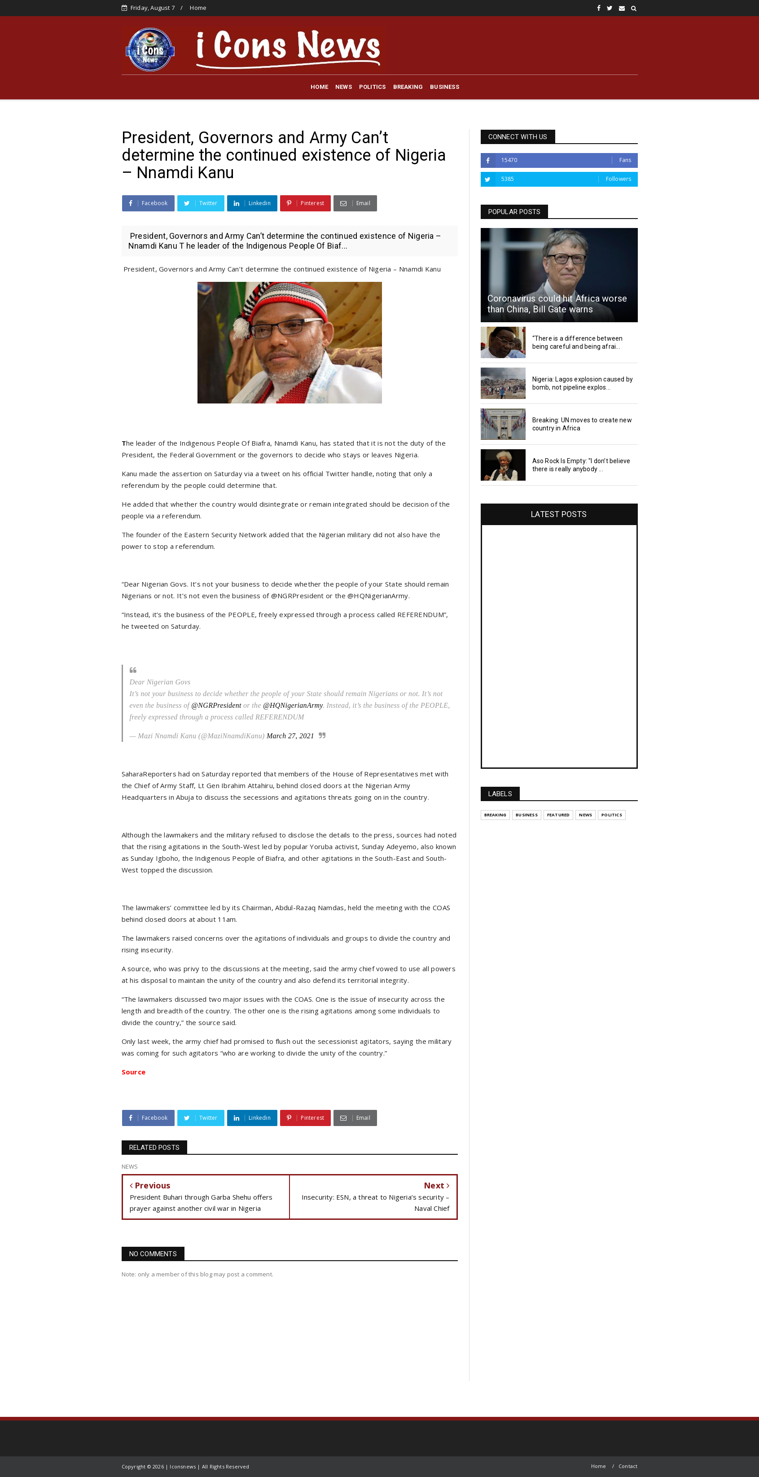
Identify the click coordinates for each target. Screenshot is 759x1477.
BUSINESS (444, 86)
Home (198, 8)
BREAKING (408, 86)
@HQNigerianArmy (293, 705)
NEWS (343, 86)
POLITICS (372, 86)
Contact (628, 1466)
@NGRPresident (216, 705)
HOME (319, 86)
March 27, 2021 (290, 736)
